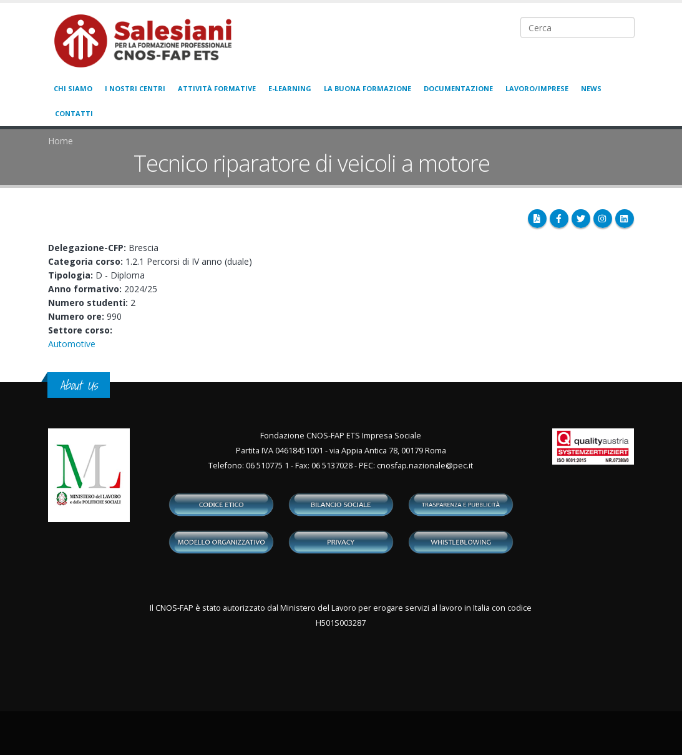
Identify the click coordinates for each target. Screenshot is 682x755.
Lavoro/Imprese (536, 88)
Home (60, 141)
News (591, 88)
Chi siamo (73, 88)
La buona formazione (367, 88)
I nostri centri (135, 88)
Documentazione (458, 88)
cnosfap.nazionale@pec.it (425, 465)
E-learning (289, 88)
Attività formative (217, 88)
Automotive (71, 344)
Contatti (74, 113)
